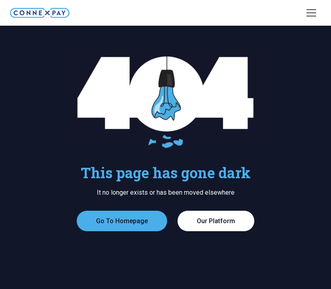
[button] (311, 12)
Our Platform (216, 221)
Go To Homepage (122, 221)
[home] (39, 13)
